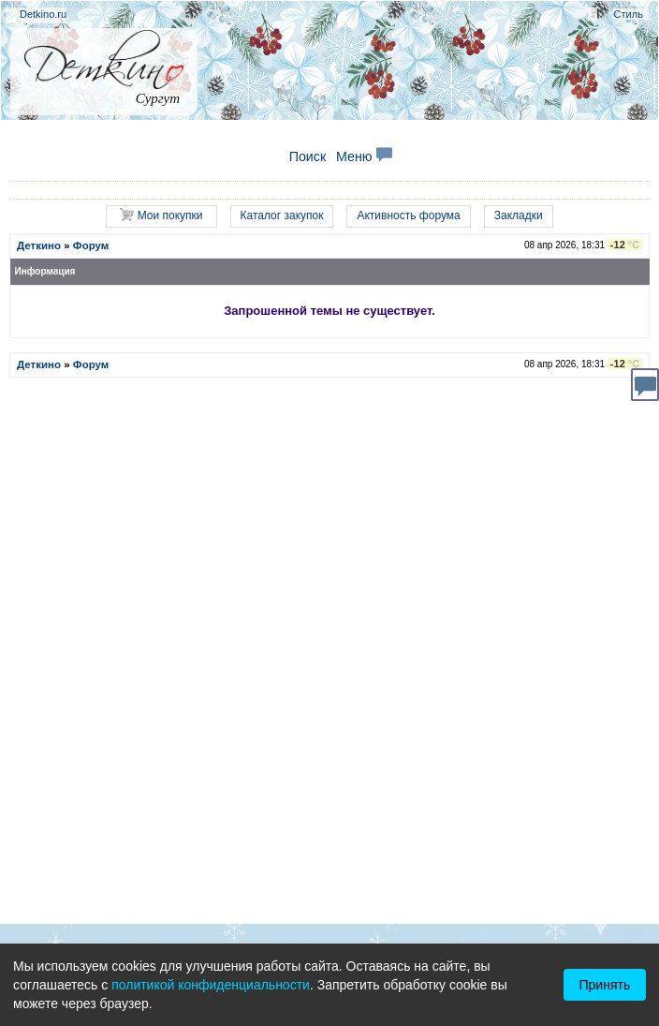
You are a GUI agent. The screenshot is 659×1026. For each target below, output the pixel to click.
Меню (364, 156)
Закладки (518, 215)
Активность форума (408, 215)
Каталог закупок (282, 215)
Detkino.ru (43, 14)
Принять (605, 984)
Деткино (39, 245)
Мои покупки (161, 215)
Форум (91, 245)
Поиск (308, 156)
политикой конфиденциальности (210, 984)
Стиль (628, 14)
